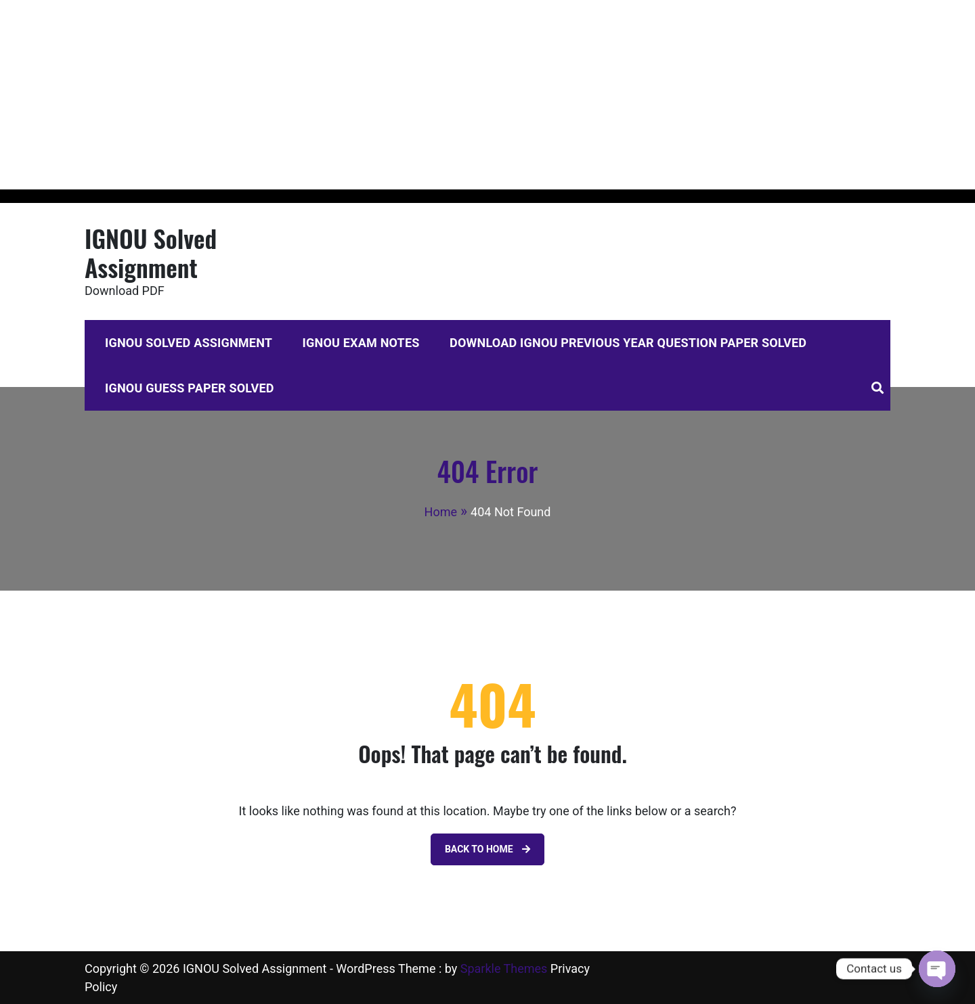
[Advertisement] (406, 94)
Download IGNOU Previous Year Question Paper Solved (628, 343)
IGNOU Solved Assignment (151, 252)
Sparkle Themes (504, 968)
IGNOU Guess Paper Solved (189, 388)
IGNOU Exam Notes (361, 343)
